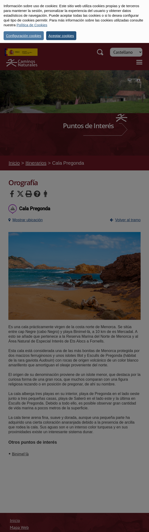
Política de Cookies (32, 25)
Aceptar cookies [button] (61, 36)
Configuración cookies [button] (23, 36)
